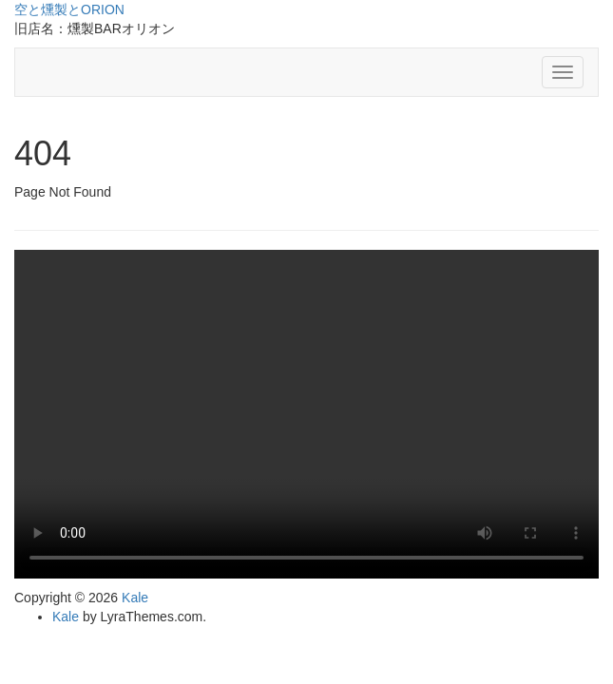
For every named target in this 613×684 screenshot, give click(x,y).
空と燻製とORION (69, 9)
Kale (135, 597)
